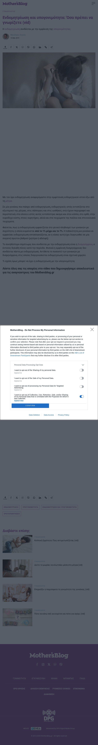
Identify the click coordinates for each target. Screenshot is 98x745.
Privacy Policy (63, 415)
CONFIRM (30, 406)
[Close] (93, 330)
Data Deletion (34, 415)
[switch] (82, 370)
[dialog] (49, 372)
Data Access (49, 415)
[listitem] (49, 365)
